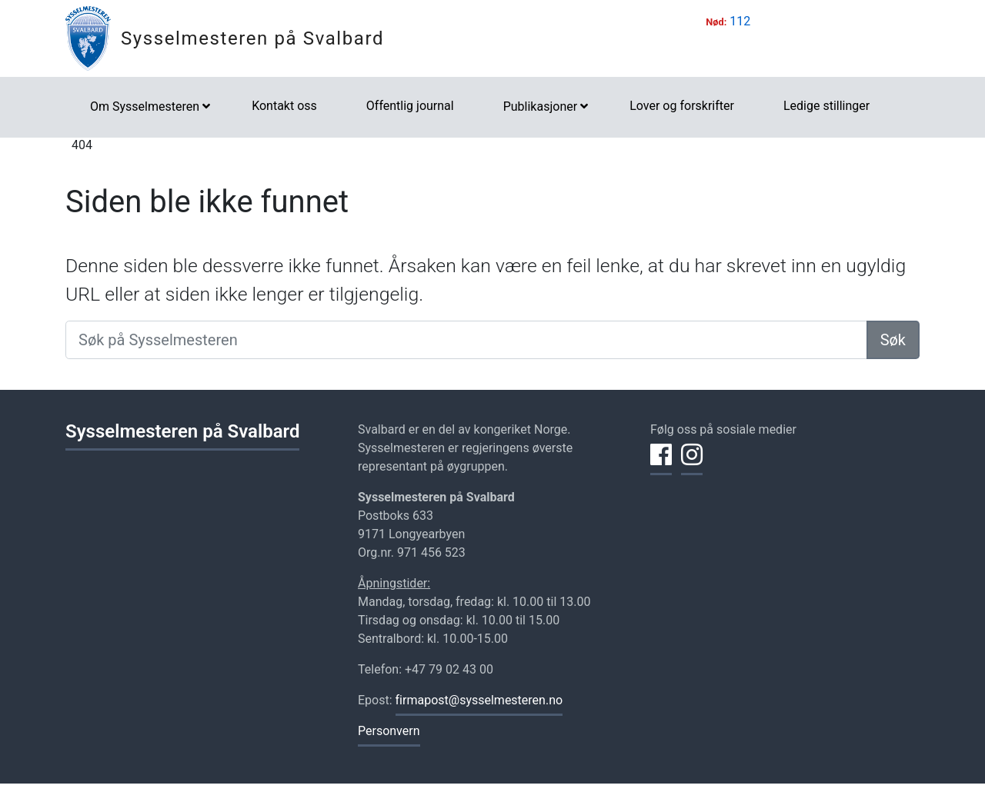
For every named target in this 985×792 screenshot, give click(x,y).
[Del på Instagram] (692, 463)
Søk (893, 340)
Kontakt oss (284, 105)
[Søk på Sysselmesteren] (466, 340)
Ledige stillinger (826, 105)
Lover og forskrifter (681, 105)
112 (740, 21)
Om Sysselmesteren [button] (144, 106)
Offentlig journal (410, 105)
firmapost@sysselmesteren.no (479, 700)
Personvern (389, 731)
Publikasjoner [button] (540, 106)
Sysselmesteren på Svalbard (252, 38)
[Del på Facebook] (661, 463)
